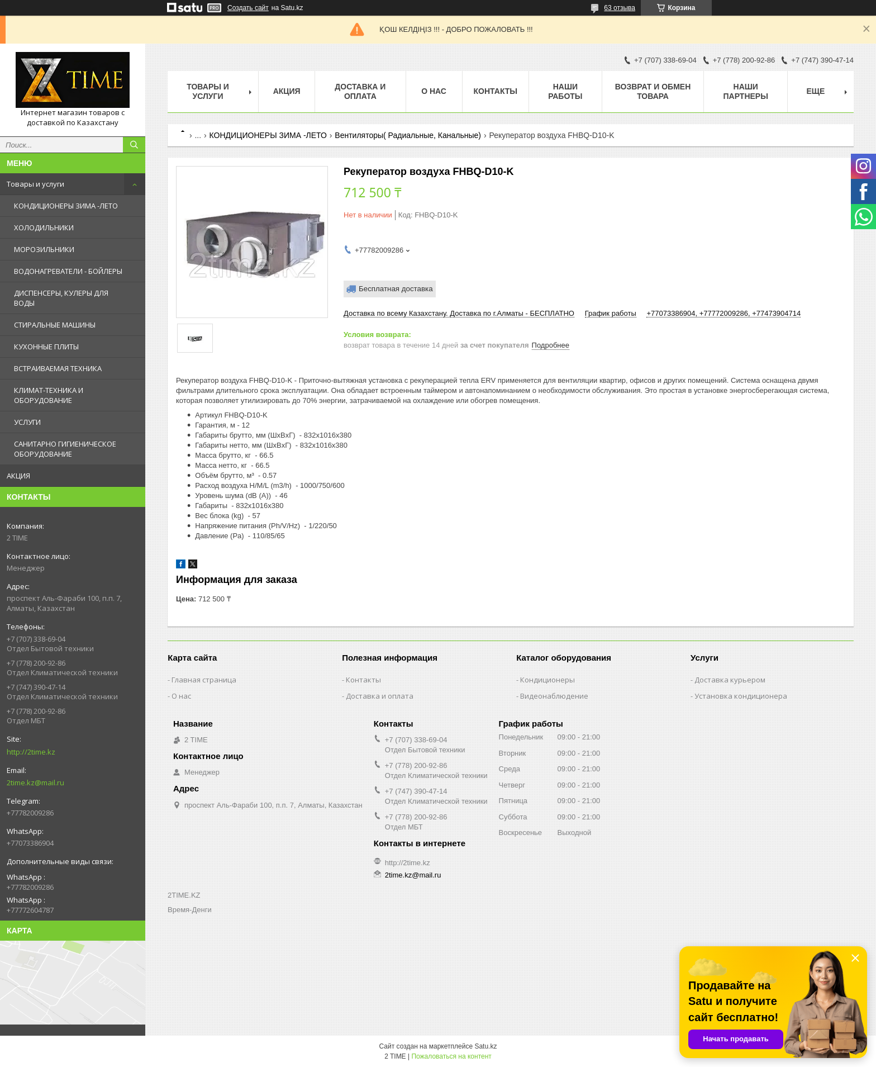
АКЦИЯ (18, 476)
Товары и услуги (35, 184)
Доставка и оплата (360, 91)
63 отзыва (619, 8)
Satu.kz (485, 1046)
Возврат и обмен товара (653, 91)
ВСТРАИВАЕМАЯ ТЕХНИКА (58, 368)
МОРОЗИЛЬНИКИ (44, 249)
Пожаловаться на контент (451, 1056)
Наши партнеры (745, 91)
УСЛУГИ (27, 422)
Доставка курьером (729, 680)
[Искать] (134, 144)
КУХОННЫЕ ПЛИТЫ (46, 347)
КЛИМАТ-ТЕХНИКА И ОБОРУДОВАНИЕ (48, 395)
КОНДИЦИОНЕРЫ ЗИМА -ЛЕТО (66, 206)
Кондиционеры (547, 680)
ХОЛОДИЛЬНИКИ (44, 227)
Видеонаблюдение (554, 696)
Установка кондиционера (740, 696)
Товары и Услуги (208, 91)
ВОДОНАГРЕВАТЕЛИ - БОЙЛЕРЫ (68, 271)
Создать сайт (248, 8)
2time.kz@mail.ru (35, 782)
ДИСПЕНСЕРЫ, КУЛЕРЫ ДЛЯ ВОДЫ (61, 298)
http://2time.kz (31, 752)
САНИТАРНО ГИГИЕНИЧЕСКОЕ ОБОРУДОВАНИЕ (65, 449)
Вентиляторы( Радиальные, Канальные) (408, 135)
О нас (433, 91)
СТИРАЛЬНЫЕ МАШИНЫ (55, 325)
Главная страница (204, 680)
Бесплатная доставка (396, 288)
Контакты (495, 91)
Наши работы (565, 91)
